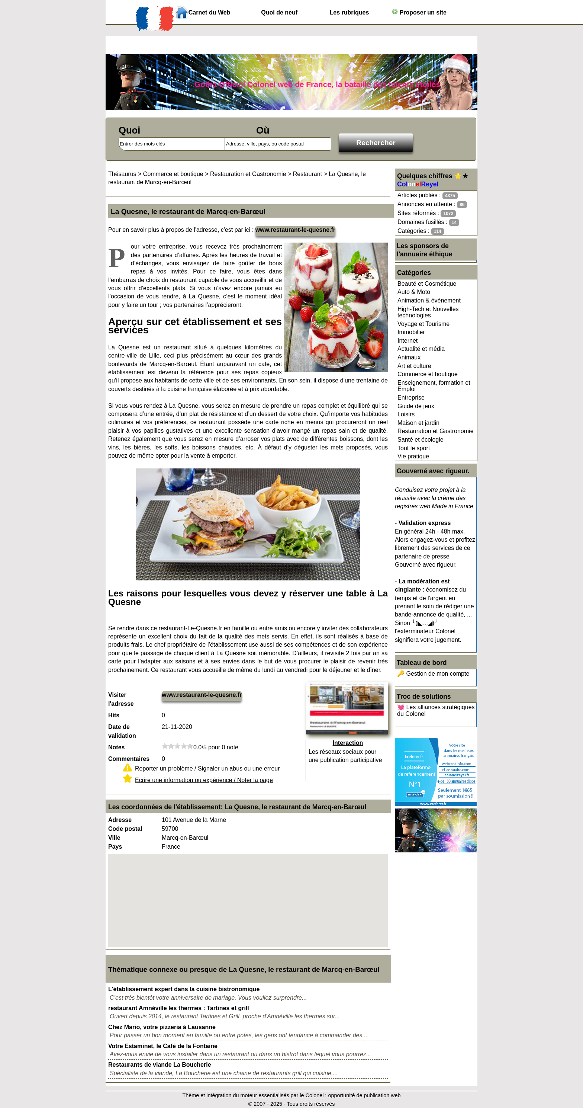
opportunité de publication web (364, 1095)
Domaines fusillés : (428, 222)
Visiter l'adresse (121, 699)
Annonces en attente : (432, 204)
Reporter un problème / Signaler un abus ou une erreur (207, 768)
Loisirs (406, 414)
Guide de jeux (415, 406)
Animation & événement (429, 300)
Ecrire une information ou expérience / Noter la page (204, 780)
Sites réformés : (426, 213)
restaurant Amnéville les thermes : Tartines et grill (178, 1008)
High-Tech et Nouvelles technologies (428, 312)
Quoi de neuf (279, 12)
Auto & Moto (413, 292)
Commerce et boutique (427, 374)
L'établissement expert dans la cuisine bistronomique (184, 989)
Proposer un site (419, 12)
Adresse (120, 820)
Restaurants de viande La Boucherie (159, 1064)
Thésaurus (122, 174)
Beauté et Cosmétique (426, 284)
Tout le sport (413, 448)
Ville (114, 838)
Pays (115, 846)
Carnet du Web (210, 12)
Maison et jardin (418, 423)
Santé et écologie (420, 439)
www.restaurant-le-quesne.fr (295, 230)
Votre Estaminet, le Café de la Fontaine (163, 1046)
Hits (113, 715)
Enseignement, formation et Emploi (433, 386)
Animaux (409, 357)
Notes (116, 747)
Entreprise (411, 397)
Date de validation (122, 731)
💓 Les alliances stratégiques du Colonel (436, 710)
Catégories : (420, 231)
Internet (407, 340)
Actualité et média (421, 349)
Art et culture (414, 366)
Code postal (125, 829)
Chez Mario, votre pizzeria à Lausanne (162, 1027)
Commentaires (128, 759)
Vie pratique (413, 456)
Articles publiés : (427, 195)
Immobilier (411, 332)
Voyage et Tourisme (423, 324)
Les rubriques (349, 12)
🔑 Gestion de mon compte (433, 673)
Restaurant (307, 174)
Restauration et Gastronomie (435, 431)
